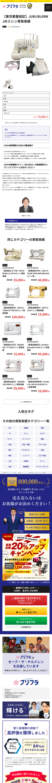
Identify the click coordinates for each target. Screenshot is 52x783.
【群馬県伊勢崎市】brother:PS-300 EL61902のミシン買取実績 (38, 384)
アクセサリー (26, 451)
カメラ (42, 434)
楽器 (42, 440)
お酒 (9, 445)
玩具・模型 (26, 445)
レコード (26, 456)
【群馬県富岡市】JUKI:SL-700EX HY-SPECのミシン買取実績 (13, 310)
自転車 (26, 462)
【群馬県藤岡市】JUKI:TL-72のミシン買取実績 (38, 309)
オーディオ (26, 440)
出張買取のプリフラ (6, 473)
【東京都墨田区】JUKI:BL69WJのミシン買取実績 (37, 473)
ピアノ (10, 440)
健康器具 (26, 467)
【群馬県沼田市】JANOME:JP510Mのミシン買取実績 (13, 383)
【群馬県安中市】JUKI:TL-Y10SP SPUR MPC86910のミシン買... (38, 273)
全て (9, 429)
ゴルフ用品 (42, 456)
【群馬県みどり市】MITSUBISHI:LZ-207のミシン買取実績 (13, 273)
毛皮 (9, 467)
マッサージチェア (42, 467)
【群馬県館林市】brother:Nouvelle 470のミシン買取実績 (38, 347)
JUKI (8, 26)
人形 (9, 462)
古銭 (42, 451)
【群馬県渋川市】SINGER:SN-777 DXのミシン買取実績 (13, 347)
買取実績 (19, 473)
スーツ (42, 462)
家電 (42, 429)
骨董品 (26, 429)
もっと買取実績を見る (26, 402)
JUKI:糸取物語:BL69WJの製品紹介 (16, 133)
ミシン (4, 26)
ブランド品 (42, 445)
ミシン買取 (14, 473)
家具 (9, 456)
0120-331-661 (10, 695)
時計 (9, 451)
